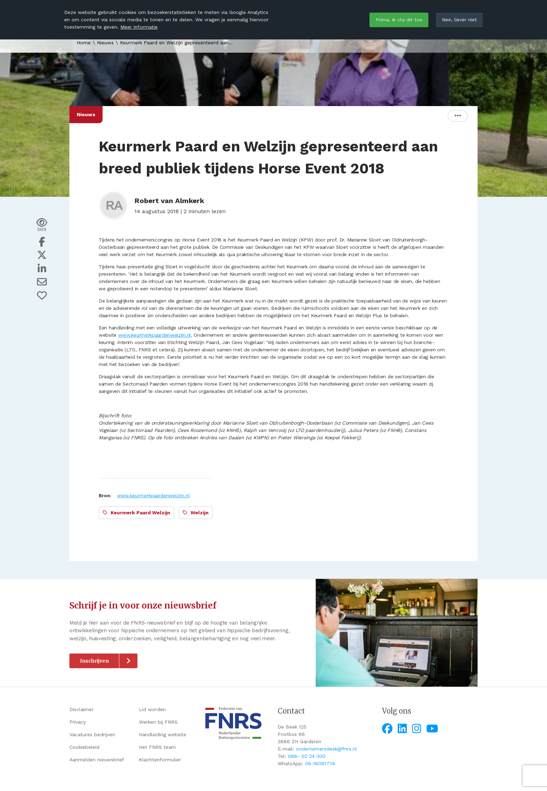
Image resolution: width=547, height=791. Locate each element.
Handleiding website (162, 734)
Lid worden (152, 709)
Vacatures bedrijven (92, 734)
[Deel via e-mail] (42, 282)
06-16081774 (320, 763)
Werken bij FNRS (158, 722)
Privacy (77, 722)
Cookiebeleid (84, 747)
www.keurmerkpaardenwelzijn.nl (154, 335)
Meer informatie (139, 27)
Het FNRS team (157, 747)
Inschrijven (94, 661)
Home (84, 42)
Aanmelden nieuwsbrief (96, 759)
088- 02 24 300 (306, 756)
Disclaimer (81, 709)
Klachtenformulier (160, 759)
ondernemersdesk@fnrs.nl (326, 749)
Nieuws (105, 42)
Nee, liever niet (459, 19)
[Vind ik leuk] (42, 295)
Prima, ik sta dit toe (399, 19)
